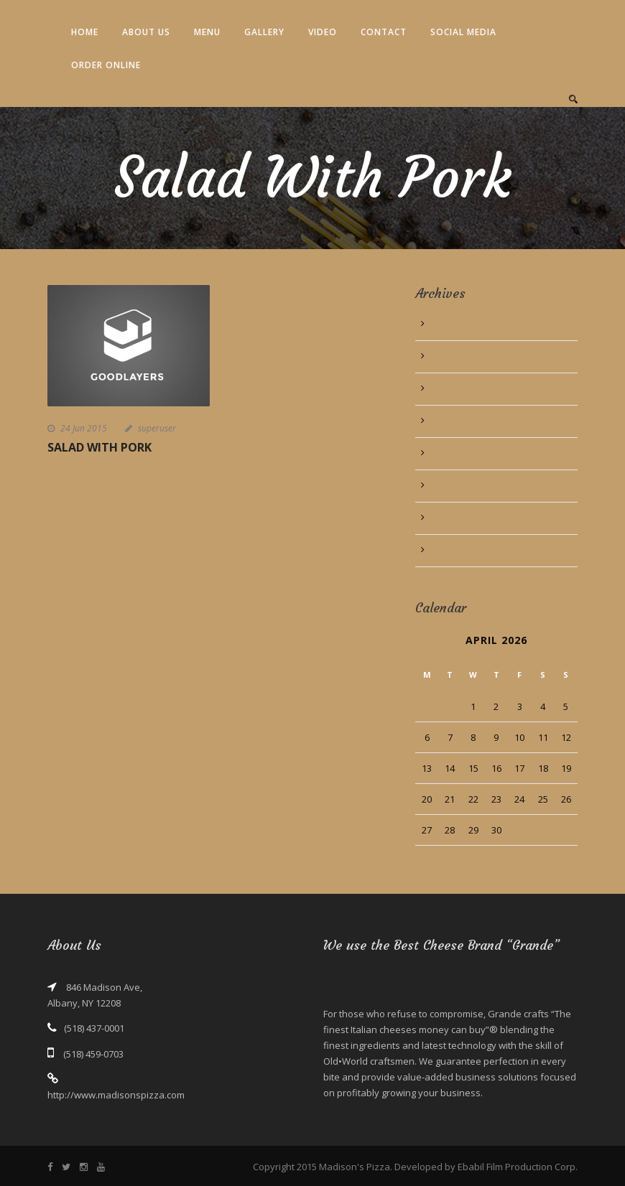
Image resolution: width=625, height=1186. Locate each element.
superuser (157, 428)
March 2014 (458, 389)
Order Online (106, 65)
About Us (146, 32)
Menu (207, 32)
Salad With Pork (99, 447)
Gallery (264, 32)
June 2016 (454, 324)
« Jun (425, 853)
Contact (384, 32)
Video (322, 32)
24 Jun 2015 (83, 428)
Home (84, 32)
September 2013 (468, 518)
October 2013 (462, 486)
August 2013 (459, 550)
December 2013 (467, 421)
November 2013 (467, 453)
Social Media (463, 32)
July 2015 (452, 356)
